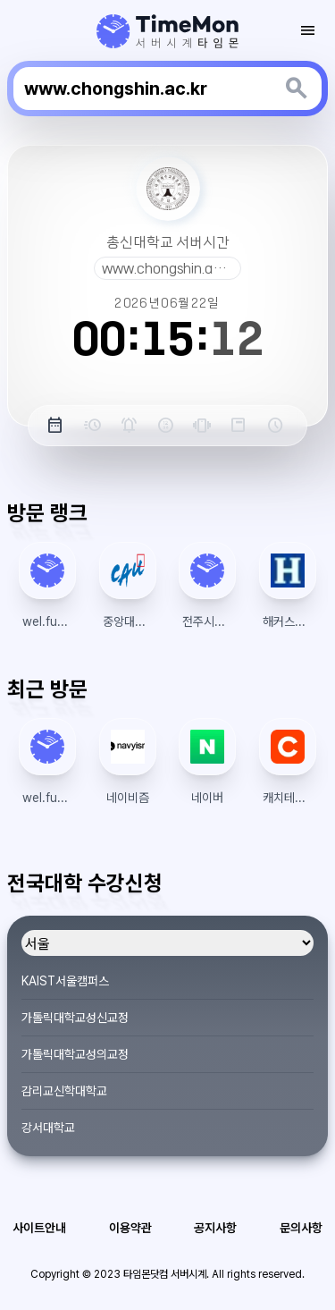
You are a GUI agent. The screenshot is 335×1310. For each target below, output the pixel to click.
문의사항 (301, 1228)
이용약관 (130, 1228)
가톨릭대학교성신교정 (75, 1017)
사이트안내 (39, 1228)
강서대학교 (48, 1127)
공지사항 (215, 1228)
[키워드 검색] (296, 88)
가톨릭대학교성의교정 (75, 1054)
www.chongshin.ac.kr (169, 268)
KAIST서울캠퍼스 (65, 981)
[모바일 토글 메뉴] (308, 30)
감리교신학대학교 (64, 1091)
